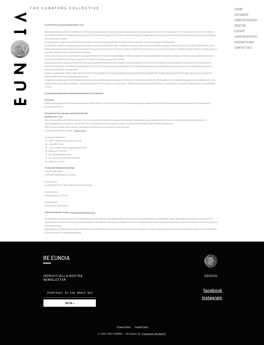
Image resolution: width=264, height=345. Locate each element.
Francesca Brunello (154, 334)
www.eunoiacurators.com (72, 24)
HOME (238, 9)
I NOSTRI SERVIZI (245, 20)
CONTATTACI (243, 47)
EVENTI (239, 31)
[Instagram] (20, 333)
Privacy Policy (80, 130)
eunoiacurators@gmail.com (82, 212)
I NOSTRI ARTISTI (245, 36)
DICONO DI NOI (244, 42)
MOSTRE (240, 25)
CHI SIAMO (241, 14)
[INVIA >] (69, 303)
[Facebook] (20, 339)
